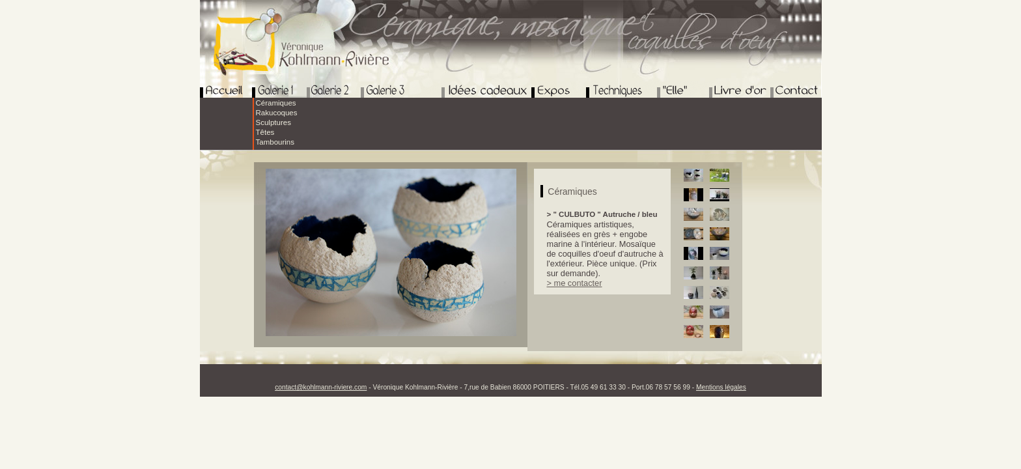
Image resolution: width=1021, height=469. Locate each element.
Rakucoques (277, 113)
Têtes (265, 132)
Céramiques (276, 103)
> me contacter (574, 283)
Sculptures (273, 122)
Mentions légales (721, 387)
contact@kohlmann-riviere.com (321, 387)
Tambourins (275, 142)
